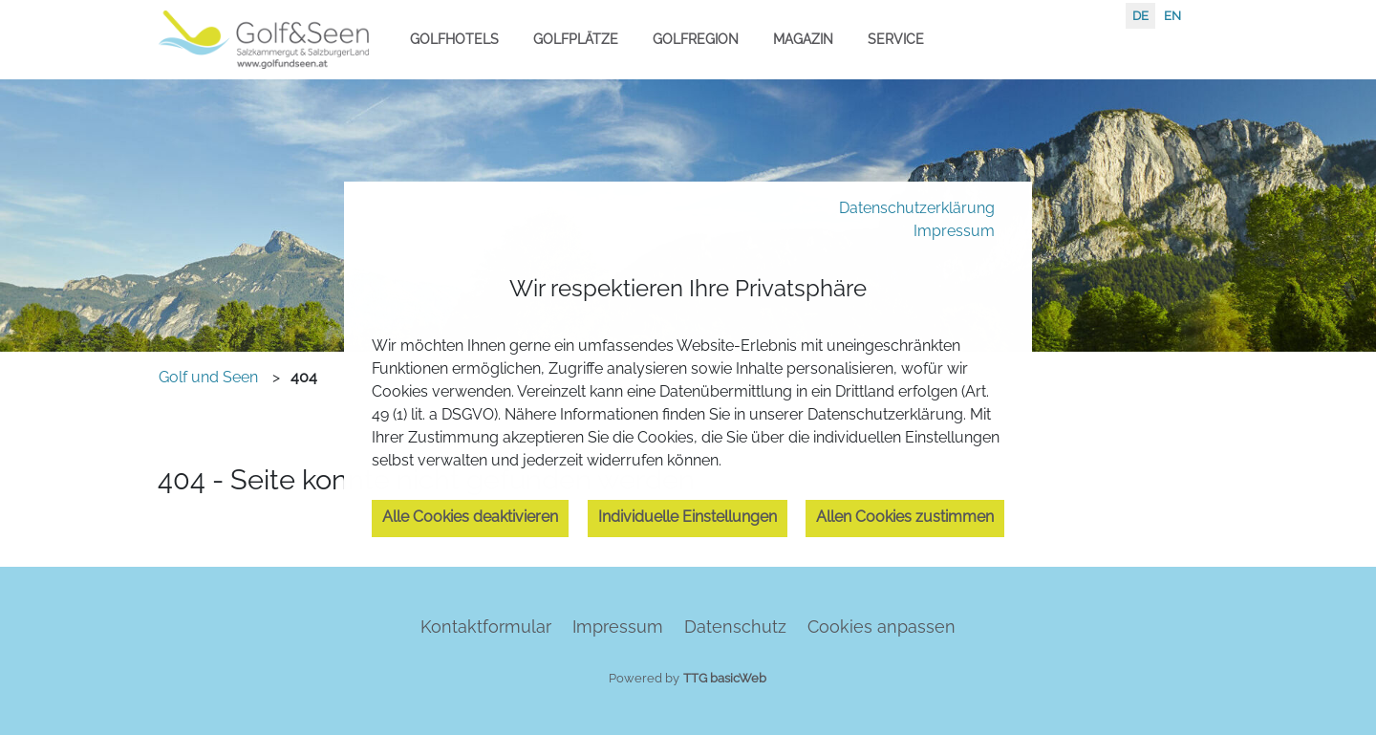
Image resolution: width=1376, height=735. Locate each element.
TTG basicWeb (724, 678)
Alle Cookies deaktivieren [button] (470, 517)
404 (303, 377)
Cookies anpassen (881, 626)
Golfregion (696, 39)
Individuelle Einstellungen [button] (687, 517)
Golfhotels (454, 39)
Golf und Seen (208, 377)
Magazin (803, 39)
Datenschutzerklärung (917, 208)
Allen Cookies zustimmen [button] (905, 517)
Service (896, 39)
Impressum (954, 231)
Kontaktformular (485, 626)
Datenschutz (735, 626)
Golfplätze (575, 39)
